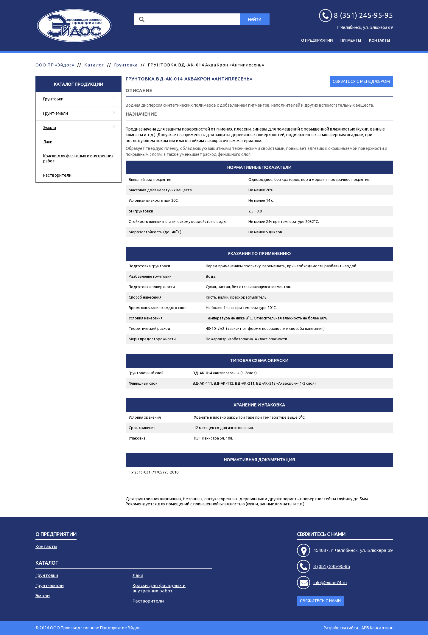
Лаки (47, 141)
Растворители (57, 175)
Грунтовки (53, 99)
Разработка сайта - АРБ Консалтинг (358, 627)
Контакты (379, 40)
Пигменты (350, 40)
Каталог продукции (78, 84)
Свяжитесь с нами (321, 534)
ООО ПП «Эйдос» (54, 64)
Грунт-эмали (55, 113)
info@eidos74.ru (330, 582)
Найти (254, 19)
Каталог (94, 64)
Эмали (49, 127)
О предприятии (317, 40)
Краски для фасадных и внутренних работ (78, 158)
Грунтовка (126, 64)
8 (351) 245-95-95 (331, 566)
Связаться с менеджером (361, 81)
